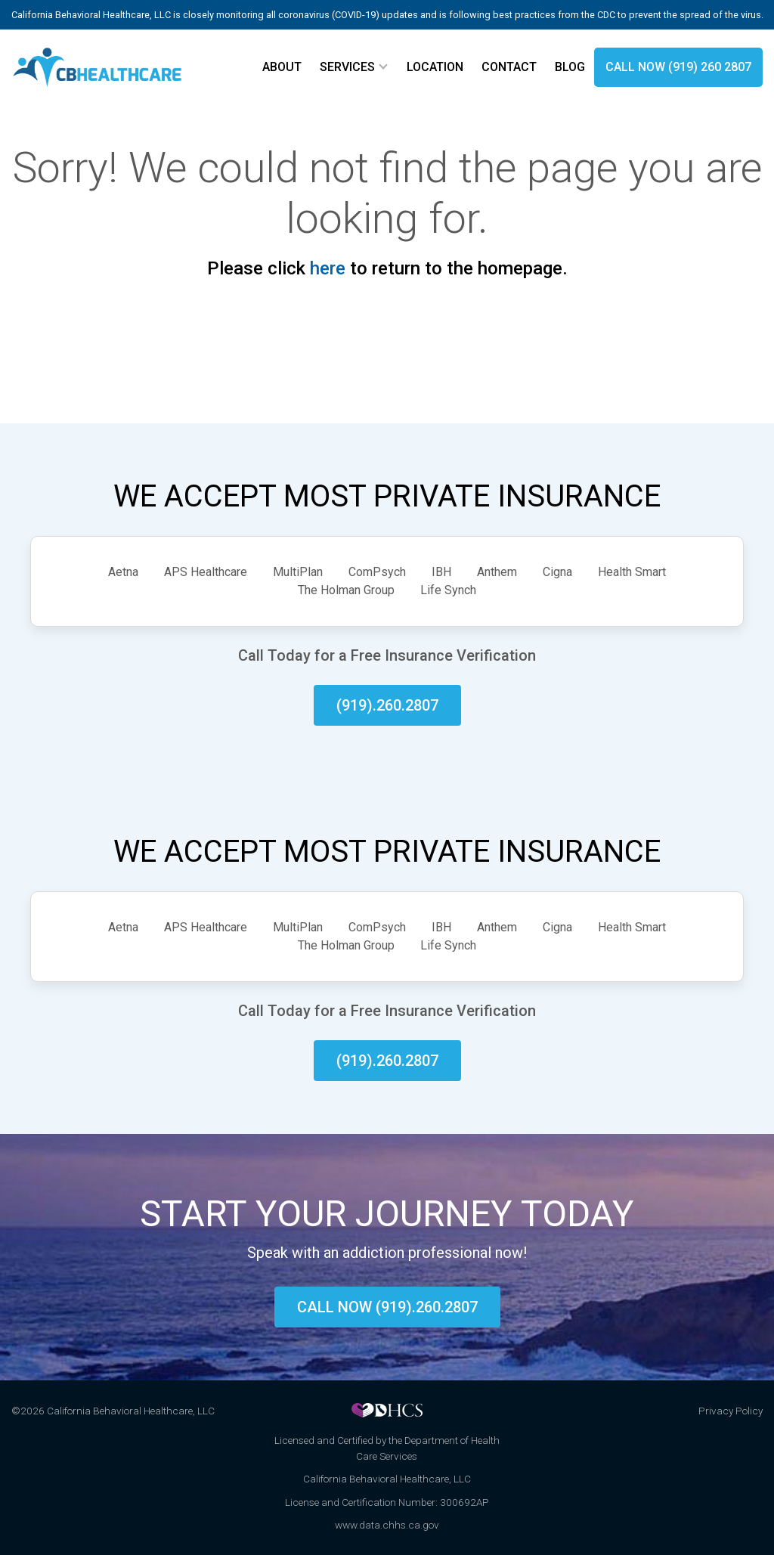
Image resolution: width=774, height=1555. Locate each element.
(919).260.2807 (387, 705)
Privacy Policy (730, 1411)
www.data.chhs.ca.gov (387, 1525)
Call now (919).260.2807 (387, 1307)
